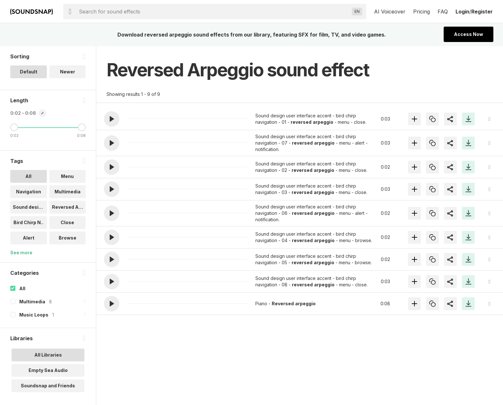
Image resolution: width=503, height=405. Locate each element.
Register (482, 11)
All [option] (28, 176)
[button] (111, 119)
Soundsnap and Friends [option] (48, 385)
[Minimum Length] (14, 127)
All (22, 288)
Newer (67, 71)
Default (28, 71)
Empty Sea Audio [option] (48, 370)
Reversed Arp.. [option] (69, 207)
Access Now (468, 34)
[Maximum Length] (82, 127)
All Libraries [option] (48, 355)
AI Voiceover (389, 11)
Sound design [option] (28, 207)
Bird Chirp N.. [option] (28, 222)
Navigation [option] (28, 191)
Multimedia (32, 301)
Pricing (421, 11)
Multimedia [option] (68, 191)
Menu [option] (67, 176)
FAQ (443, 11)
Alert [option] (28, 237)
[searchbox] (214, 11)
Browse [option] (67, 237)
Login (462, 11)
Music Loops (33, 314)
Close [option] (67, 222)
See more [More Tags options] (21, 252)
